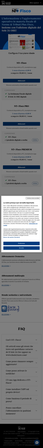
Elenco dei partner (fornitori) (11, 237)
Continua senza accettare (33, 198)
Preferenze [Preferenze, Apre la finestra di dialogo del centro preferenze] (21, 243)
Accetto (21, 248)
